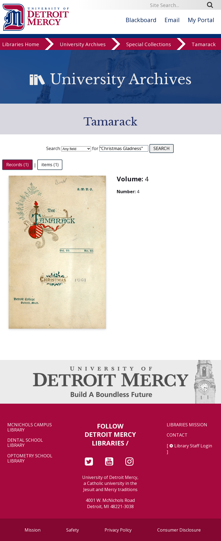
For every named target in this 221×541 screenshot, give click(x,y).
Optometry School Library (29, 458)
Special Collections (148, 44)
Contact (177, 435)
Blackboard (141, 20)
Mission (33, 530)
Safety (72, 530)
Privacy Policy (118, 530)
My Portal (201, 20)
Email (172, 20)
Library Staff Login (193, 446)
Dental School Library (25, 443)
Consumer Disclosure (179, 530)
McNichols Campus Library (29, 427)
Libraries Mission (187, 424)
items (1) (50, 165)
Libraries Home (20, 44)
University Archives (83, 44)
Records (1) (17, 165)
